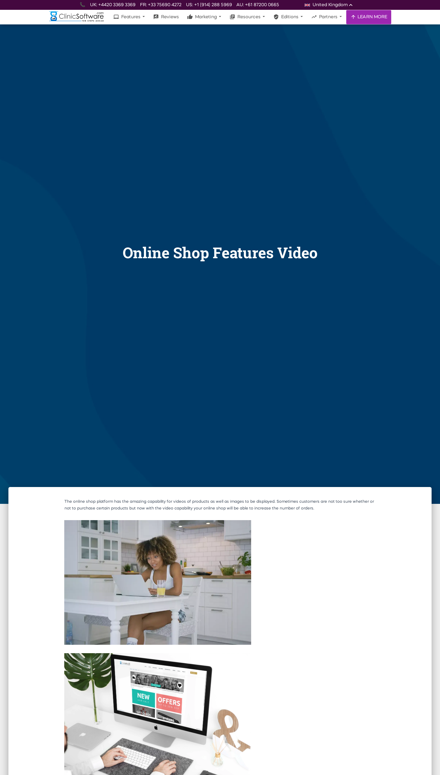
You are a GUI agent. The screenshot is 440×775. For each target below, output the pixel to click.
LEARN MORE (368, 17)
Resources (246, 17)
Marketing (202, 17)
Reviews (166, 17)
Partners (324, 17)
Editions (286, 17)
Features (127, 17)
